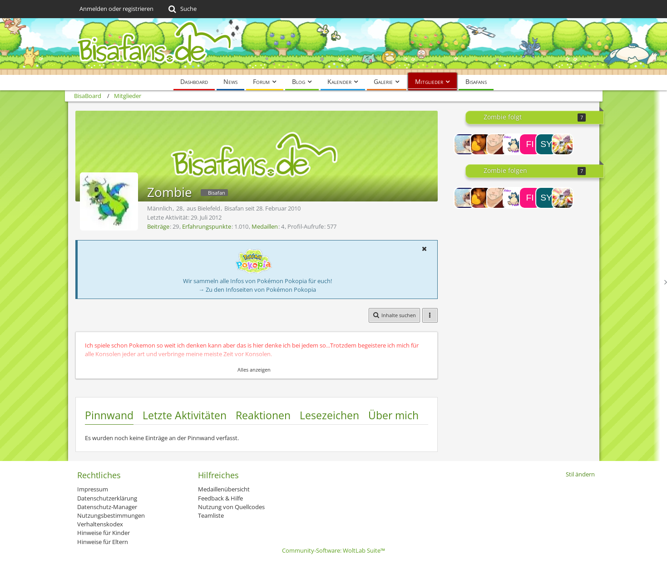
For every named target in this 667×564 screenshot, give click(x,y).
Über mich (393, 415)
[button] (424, 248)
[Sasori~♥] (497, 144)
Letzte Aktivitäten (185, 415)
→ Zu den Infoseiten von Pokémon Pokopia (257, 289)
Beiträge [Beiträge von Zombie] (158, 226)
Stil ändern (580, 474)
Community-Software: (333, 550)
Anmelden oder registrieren (116, 9)
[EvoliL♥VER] (464, 144)
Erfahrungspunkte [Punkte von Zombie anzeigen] (206, 226)
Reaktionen (263, 415)
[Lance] (562, 144)
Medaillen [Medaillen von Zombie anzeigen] (265, 226)
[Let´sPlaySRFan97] (513, 144)
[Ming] (481, 144)
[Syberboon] (546, 144)
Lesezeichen (329, 415)
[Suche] (181, 9)
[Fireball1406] (530, 144)
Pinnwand (109, 415)
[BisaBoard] (334, 46)
